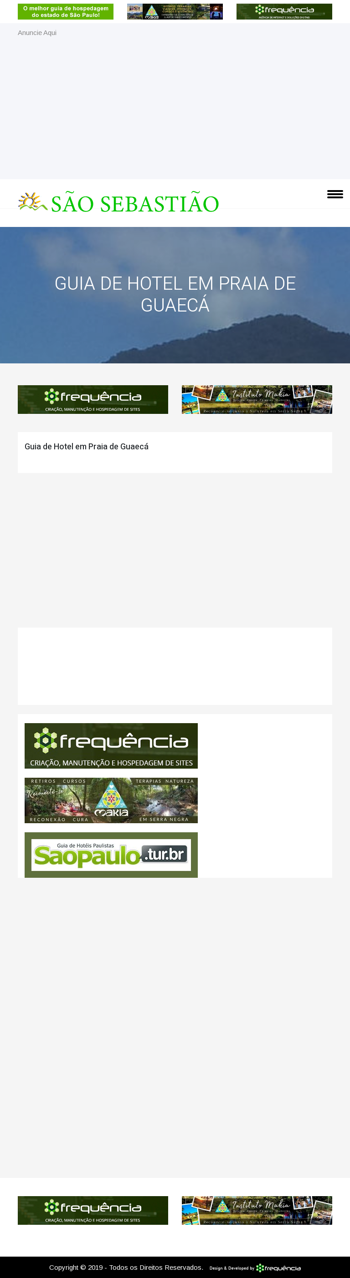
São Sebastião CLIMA (175, 671)
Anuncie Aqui (37, 32)
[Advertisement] (175, 106)
